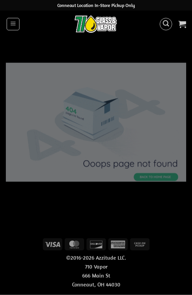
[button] (13, 24)
